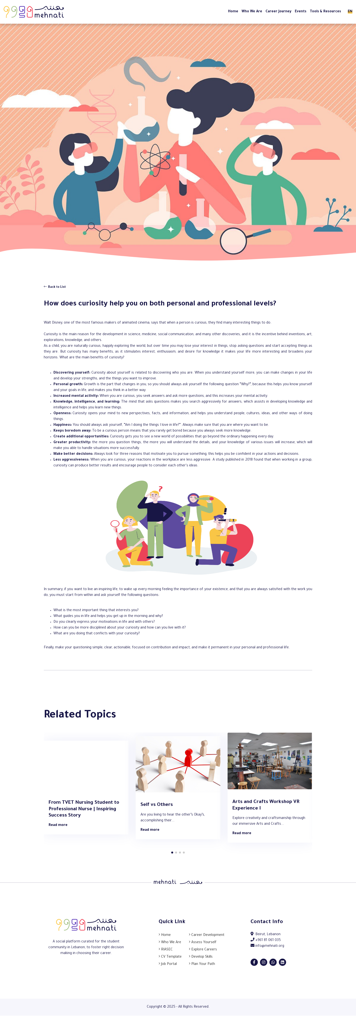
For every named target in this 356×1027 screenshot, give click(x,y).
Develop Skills (201, 957)
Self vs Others (157, 805)
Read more (58, 825)
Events (300, 12)
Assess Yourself (202, 943)
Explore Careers (203, 950)
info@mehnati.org (267, 946)
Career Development (206, 935)
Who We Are (252, 12)
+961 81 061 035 (266, 940)
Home (233, 12)
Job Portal (168, 964)
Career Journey (278, 12)
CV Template (170, 957)
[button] (172, 852)
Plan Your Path (202, 964)
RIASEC (166, 950)
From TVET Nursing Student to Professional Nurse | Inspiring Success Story (84, 809)
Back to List (55, 287)
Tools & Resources (325, 12)
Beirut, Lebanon (266, 935)
